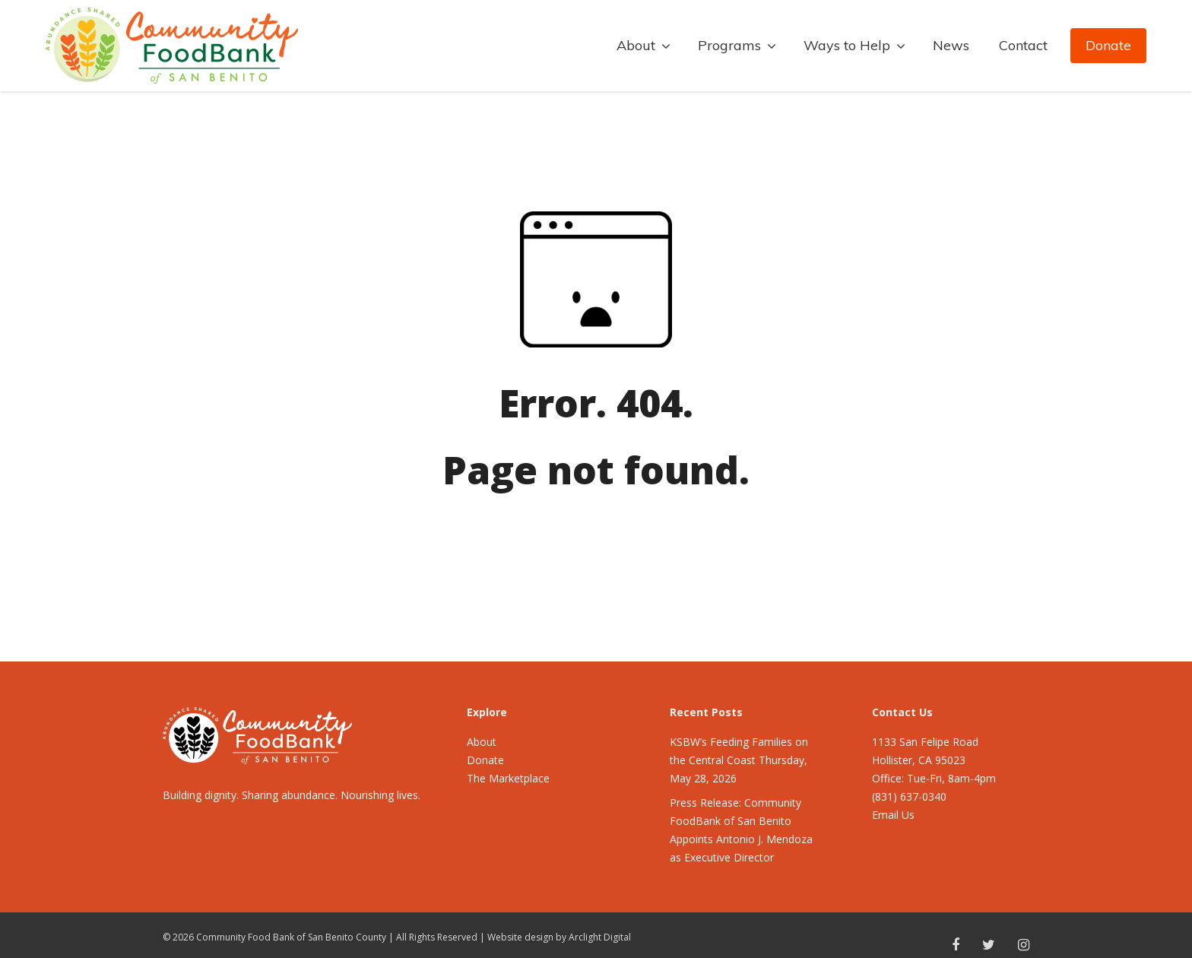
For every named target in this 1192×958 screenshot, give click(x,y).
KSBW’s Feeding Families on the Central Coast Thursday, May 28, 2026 (739, 759)
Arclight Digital (600, 937)
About (481, 741)
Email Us (893, 814)
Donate (1108, 45)
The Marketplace (508, 778)
